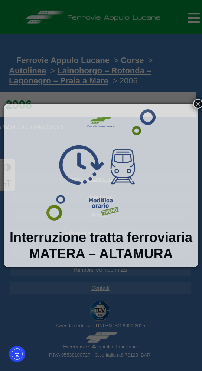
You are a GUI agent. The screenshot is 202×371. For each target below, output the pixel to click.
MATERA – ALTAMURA (101, 253)
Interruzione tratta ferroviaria (101, 237)
